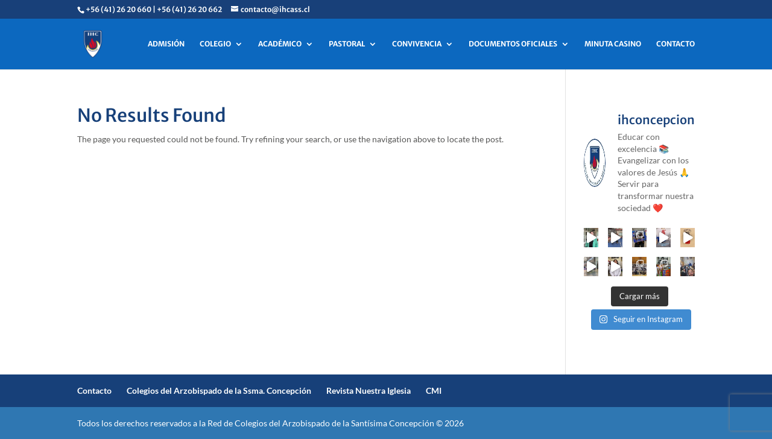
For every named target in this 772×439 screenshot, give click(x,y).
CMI (433, 390)
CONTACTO (675, 44)
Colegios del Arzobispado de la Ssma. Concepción (219, 390)
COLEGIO (215, 44)
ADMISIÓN (166, 44)
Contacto (94, 390)
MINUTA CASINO (612, 44)
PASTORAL (347, 44)
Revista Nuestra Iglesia (368, 390)
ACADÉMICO (280, 44)
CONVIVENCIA (416, 44)
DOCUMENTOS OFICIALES (513, 44)
